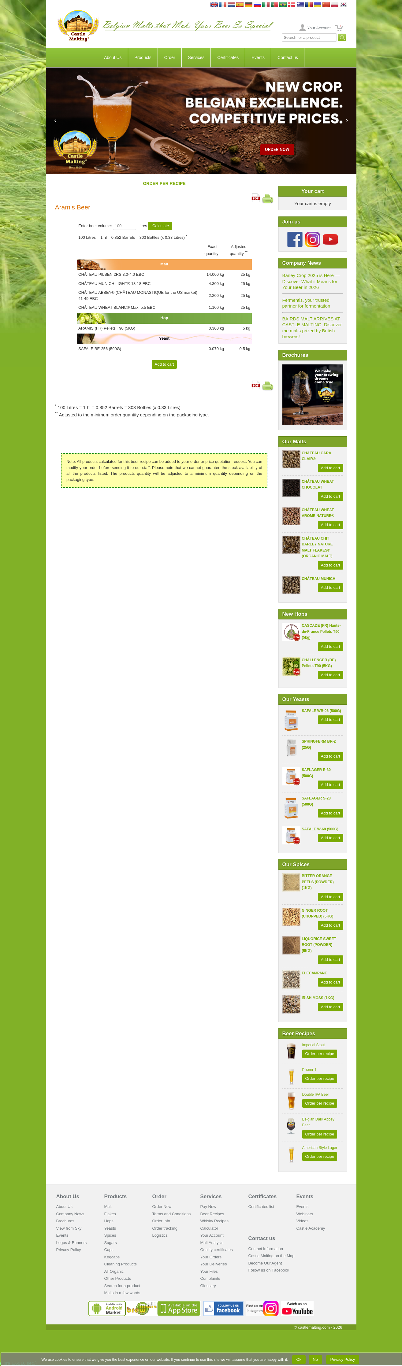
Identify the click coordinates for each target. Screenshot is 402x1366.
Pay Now (208, 1206)
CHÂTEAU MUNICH (318, 579)
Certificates (228, 57)
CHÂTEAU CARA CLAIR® (316, 456)
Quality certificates (216, 1249)
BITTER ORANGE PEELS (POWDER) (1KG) (318, 882)
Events (258, 57)
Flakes (110, 1214)
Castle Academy (310, 1228)
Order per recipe (319, 1053)
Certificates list (261, 1206)
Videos (302, 1221)
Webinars (304, 1214)
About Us (113, 57)
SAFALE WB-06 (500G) (321, 711)
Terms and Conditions (171, 1214)
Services (196, 57)
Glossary (208, 1285)
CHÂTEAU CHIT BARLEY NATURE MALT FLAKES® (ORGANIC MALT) (317, 547)
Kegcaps (112, 1257)
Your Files (209, 1271)
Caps (109, 1249)
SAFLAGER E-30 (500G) (316, 773)
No (315, 1359)
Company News (70, 1214)
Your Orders (211, 1257)
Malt (108, 1206)
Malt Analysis (212, 1242)
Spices (110, 1235)
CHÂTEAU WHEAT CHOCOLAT (318, 484)
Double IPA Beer (315, 1094)
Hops (109, 1221)
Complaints (210, 1278)
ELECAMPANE (314, 973)
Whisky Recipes (214, 1221)
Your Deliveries (213, 1264)
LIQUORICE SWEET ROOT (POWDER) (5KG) (319, 945)
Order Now (162, 1206)
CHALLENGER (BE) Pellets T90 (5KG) (319, 663)
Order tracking (164, 1228)
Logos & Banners (71, 1242)
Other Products (117, 1278)
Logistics (160, 1235)
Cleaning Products (120, 1264)
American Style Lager (319, 1148)
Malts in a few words (122, 1292)
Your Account (318, 28)
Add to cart (330, 468)
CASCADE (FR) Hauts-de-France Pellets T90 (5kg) (321, 631)
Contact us (287, 57)
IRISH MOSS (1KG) (318, 998)
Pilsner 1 (309, 1070)
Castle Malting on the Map (271, 1255)
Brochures (65, 1221)
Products (143, 57)
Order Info (161, 1221)
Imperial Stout (313, 1045)
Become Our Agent (265, 1263)
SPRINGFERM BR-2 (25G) (319, 744)
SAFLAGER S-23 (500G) (316, 801)
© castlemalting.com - (318, 1327)
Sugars (110, 1242)
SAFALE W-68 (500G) (320, 829)
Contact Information (265, 1248)
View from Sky (69, 1228)
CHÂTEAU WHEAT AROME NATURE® (318, 513)
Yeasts (110, 1228)
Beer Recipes (212, 1214)
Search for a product (122, 1285)
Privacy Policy (68, 1249)
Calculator (209, 1228)
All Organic (114, 1271)
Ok (299, 1359)
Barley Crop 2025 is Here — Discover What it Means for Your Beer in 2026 (311, 281)
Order (169, 57)
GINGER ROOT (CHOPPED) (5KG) (317, 913)
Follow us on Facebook (268, 1270)
